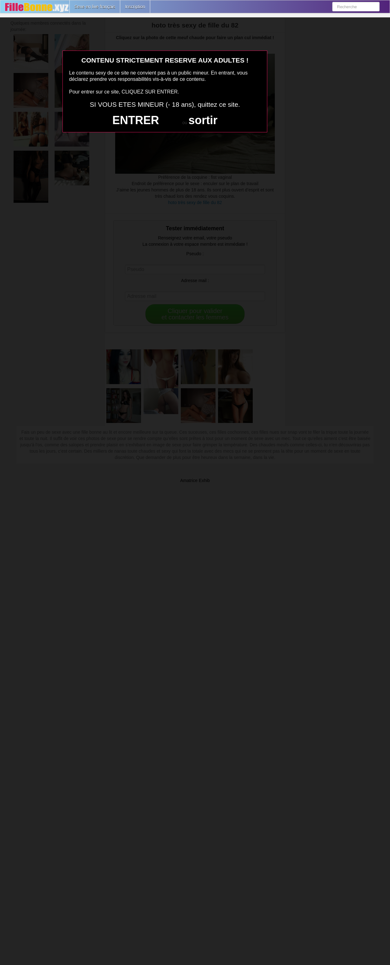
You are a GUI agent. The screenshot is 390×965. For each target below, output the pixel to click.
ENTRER (135, 120)
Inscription (135, 6)
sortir (202, 120)
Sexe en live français (94, 6)
